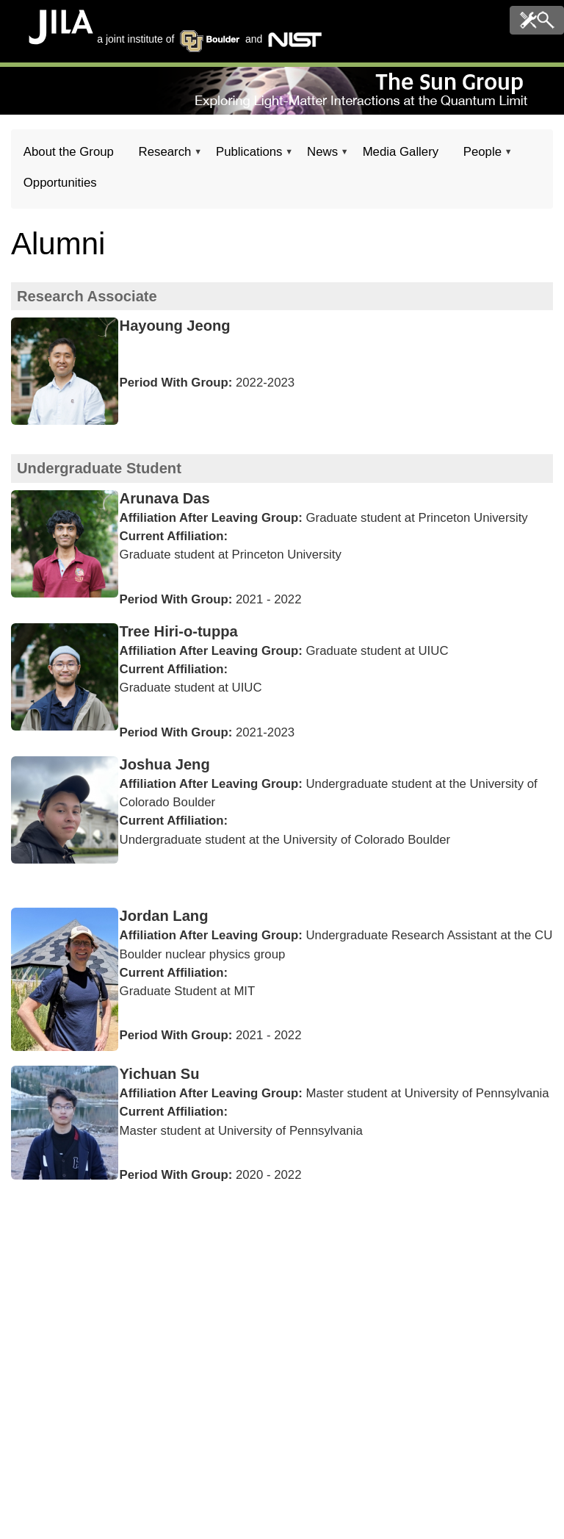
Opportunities (60, 183)
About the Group (69, 152)
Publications (248, 156)
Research (164, 156)
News (322, 156)
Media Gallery (401, 152)
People (482, 156)
